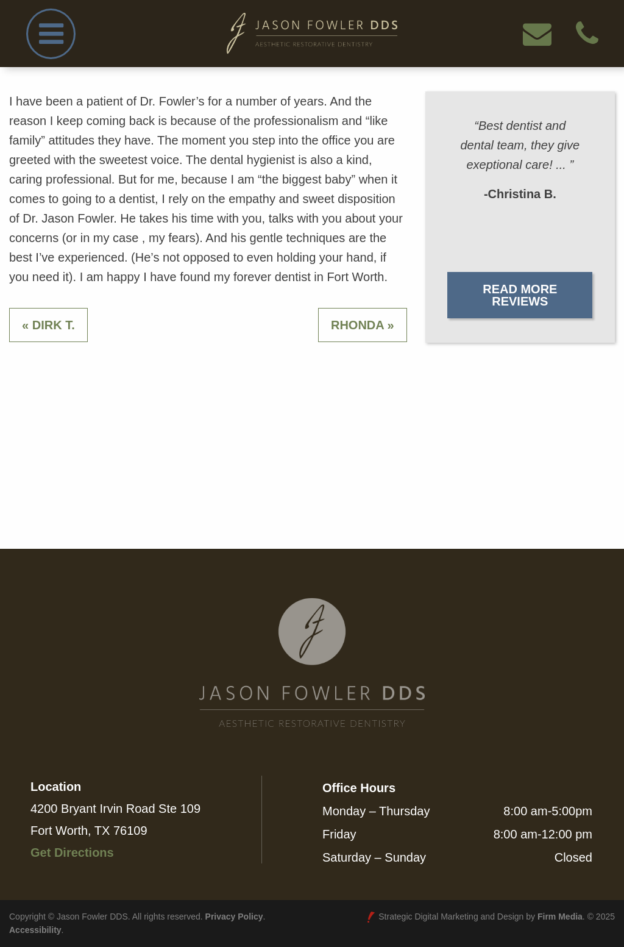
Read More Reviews (520, 295)
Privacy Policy (234, 916)
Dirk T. (53, 325)
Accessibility (35, 930)
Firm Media (560, 916)
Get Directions (72, 852)
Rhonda (357, 325)
